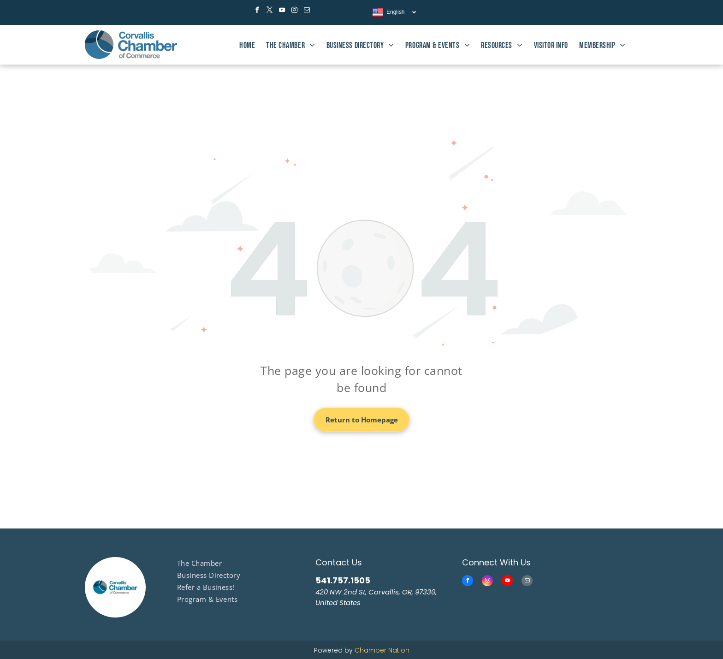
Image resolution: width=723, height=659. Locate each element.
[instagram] (294, 11)
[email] (306, 11)
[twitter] (269, 11)
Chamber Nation (382, 650)
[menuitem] (247, 45)
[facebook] (256, 11)
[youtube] (281, 11)
